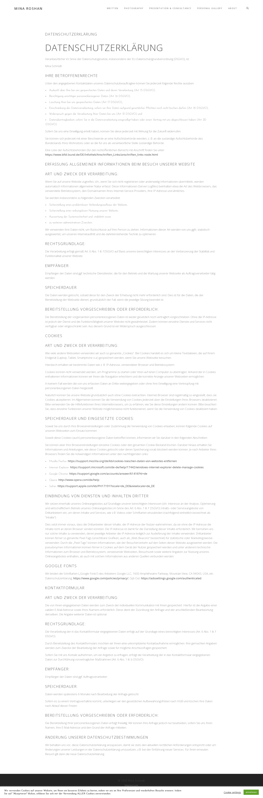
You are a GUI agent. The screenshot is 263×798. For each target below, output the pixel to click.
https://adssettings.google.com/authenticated (171, 578)
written (113, 8)
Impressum (131, 785)
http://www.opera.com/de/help (78, 480)
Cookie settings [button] (232, 792)
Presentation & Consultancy (170, 8)
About (232, 8)
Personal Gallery (210, 8)
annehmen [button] (251, 792)
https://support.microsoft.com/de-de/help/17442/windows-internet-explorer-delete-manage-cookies (137, 467)
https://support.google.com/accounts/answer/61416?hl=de (108, 473)
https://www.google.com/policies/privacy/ (100, 578)
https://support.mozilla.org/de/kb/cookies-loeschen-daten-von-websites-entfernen (122, 461)
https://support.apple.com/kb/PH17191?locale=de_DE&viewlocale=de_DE (106, 486)
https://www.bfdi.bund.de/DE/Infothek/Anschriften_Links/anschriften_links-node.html (101, 154)
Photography (134, 8)
